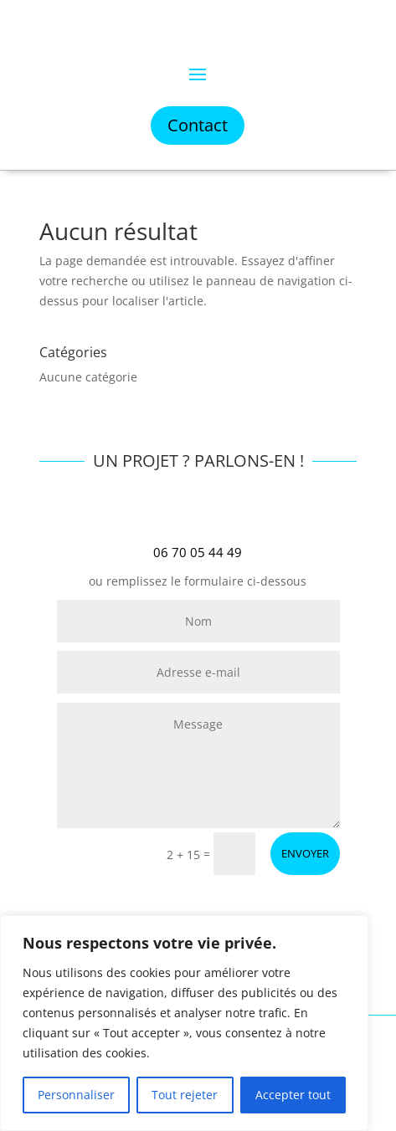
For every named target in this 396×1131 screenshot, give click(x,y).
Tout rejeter (185, 1095)
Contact (197, 125)
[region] (184, 1023)
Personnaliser (76, 1095)
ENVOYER (305, 853)
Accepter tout (293, 1095)
